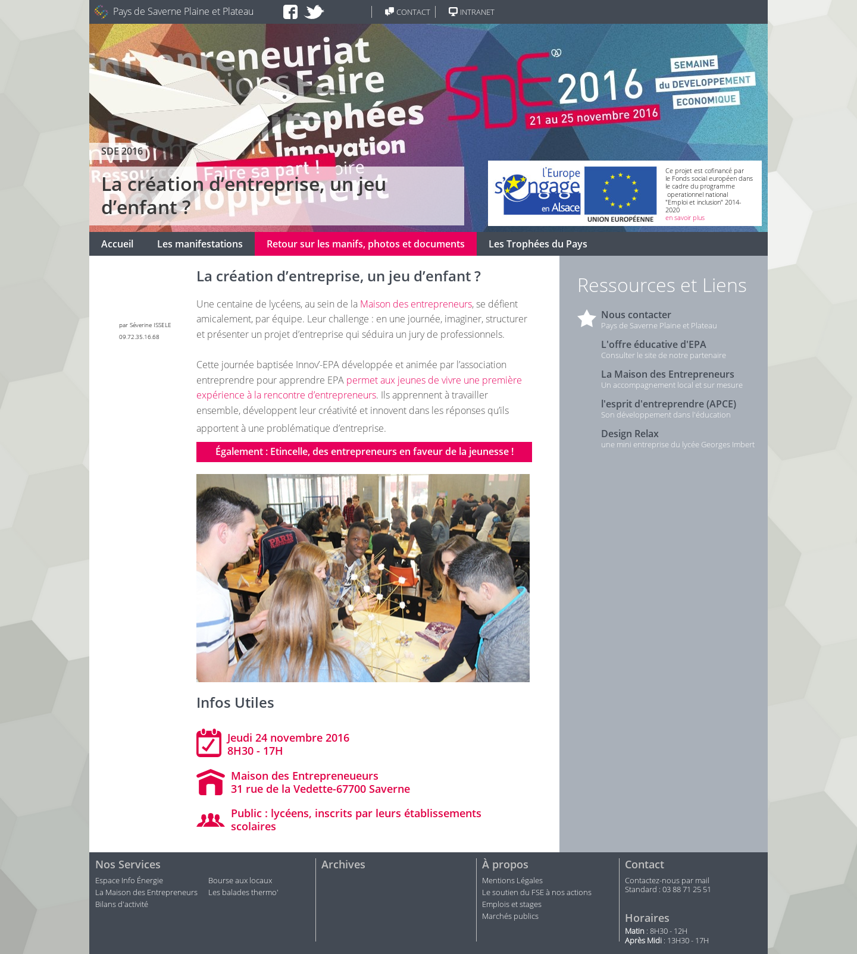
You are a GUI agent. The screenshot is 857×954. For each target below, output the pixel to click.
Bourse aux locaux (240, 881)
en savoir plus (685, 217)
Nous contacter (636, 315)
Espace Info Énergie (129, 881)
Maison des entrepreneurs (416, 303)
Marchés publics (511, 916)
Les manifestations (200, 243)
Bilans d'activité (121, 904)
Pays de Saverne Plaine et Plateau (183, 11)
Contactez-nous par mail (667, 881)
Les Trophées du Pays (538, 243)
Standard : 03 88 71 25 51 (668, 890)
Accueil (117, 243)
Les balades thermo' (243, 892)
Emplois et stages (512, 904)
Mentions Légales (512, 881)
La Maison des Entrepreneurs (146, 892)
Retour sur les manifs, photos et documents (366, 243)
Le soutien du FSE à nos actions (537, 892)
